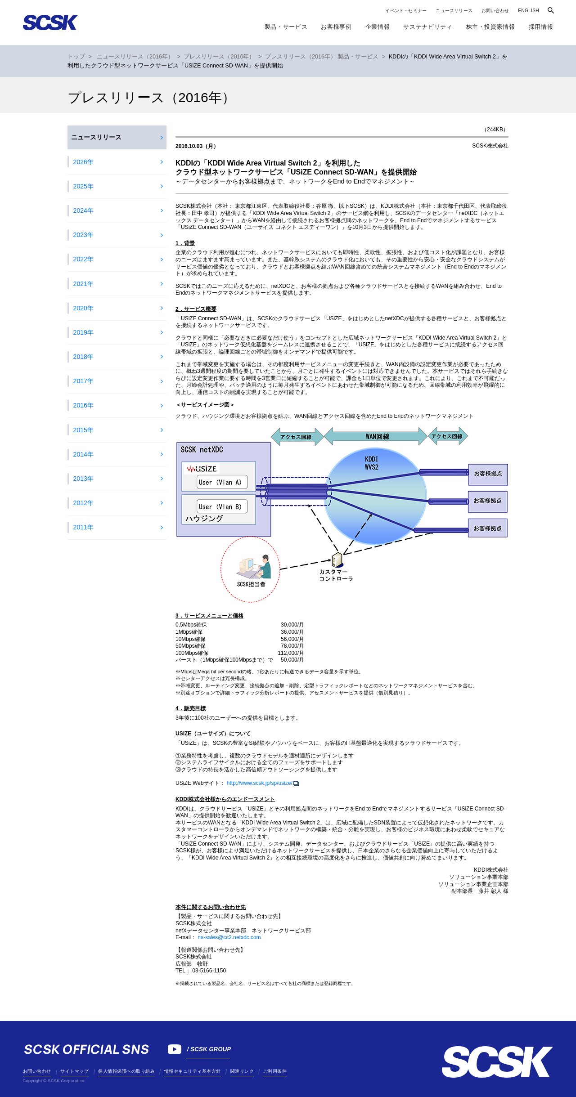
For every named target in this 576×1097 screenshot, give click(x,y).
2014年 (83, 454)
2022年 (83, 259)
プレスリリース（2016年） (219, 57)
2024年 (83, 210)
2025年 (83, 186)
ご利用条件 (275, 1071)
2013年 (83, 478)
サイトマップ (74, 1071)
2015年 (83, 430)
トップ (76, 57)
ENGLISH (528, 10)
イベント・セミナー (406, 10)
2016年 (83, 405)
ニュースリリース (454, 10)
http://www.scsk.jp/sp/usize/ (259, 783)
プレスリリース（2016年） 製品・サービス (322, 57)
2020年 (83, 308)
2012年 (83, 502)
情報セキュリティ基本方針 (192, 1071)
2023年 (83, 234)
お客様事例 (336, 26)
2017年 (83, 381)
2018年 (83, 356)
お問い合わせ (495, 10)
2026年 (83, 162)
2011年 (83, 527)
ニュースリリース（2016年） (135, 57)
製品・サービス (286, 26)
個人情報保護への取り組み (126, 1071)
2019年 (83, 332)
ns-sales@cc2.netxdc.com (229, 937)
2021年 (83, 283)
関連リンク (242, 1071)
